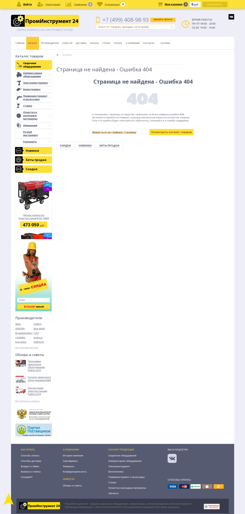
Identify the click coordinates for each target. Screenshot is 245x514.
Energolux (20, 342)
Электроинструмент (36, 83)
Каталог (32, 43)
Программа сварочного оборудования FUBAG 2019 (36, 366)
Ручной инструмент (36, 133)
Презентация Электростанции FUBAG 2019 (37, 391)
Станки (36, 105)
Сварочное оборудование (36, 64)
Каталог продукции (121, 449)
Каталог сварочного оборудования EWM (39, 379)
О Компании (133, 43)
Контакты (148, 43)
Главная (19, 43)
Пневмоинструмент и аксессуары (36, 97)
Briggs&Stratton (24, 333)
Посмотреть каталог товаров (171, 132)
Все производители (26, 347)
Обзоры (94, 43)
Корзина (165, 43)
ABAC (18, 324)
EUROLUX (39, 342)
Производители (50, 43)
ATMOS (38, 324)
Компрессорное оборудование (36, 74)
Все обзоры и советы (27, 401)
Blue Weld (39, 328)
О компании (71, 449)
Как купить (28, 449)
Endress (38, 337)
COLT (36, 333)
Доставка (81, 43)
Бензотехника (36, 89)
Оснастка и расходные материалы (36, 115)
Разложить (36, 141)
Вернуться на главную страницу (114, 132)
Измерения (36, 125)
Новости (67, 43)
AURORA (20, 328)
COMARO (20, 337)
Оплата (118, 43)
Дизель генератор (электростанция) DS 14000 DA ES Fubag (33, 217)
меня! (34, 306)
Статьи (106, 43)
